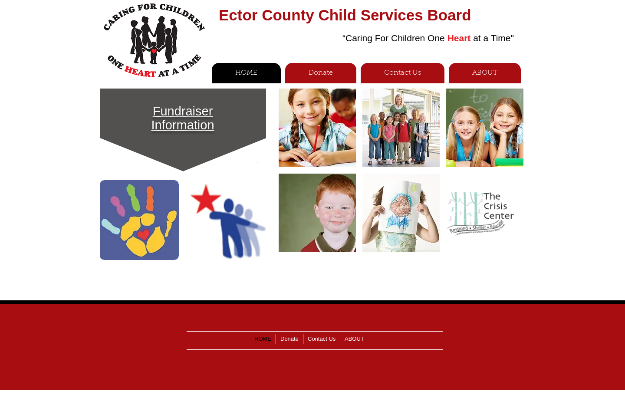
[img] (317, 128)
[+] (258, 162)
